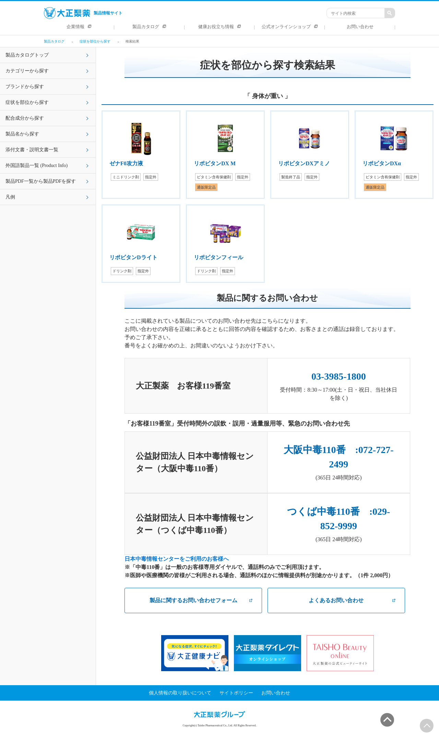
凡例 (10, 197)
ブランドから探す (24, 86)
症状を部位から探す (27, 102)
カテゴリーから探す (27, 70)
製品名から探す (22, 133)
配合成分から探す (24, 118)
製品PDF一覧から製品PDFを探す (40, 181)
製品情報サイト (83, 13)
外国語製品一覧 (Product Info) (36, 165)
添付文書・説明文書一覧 (31, 149)
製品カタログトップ (27, 55)
